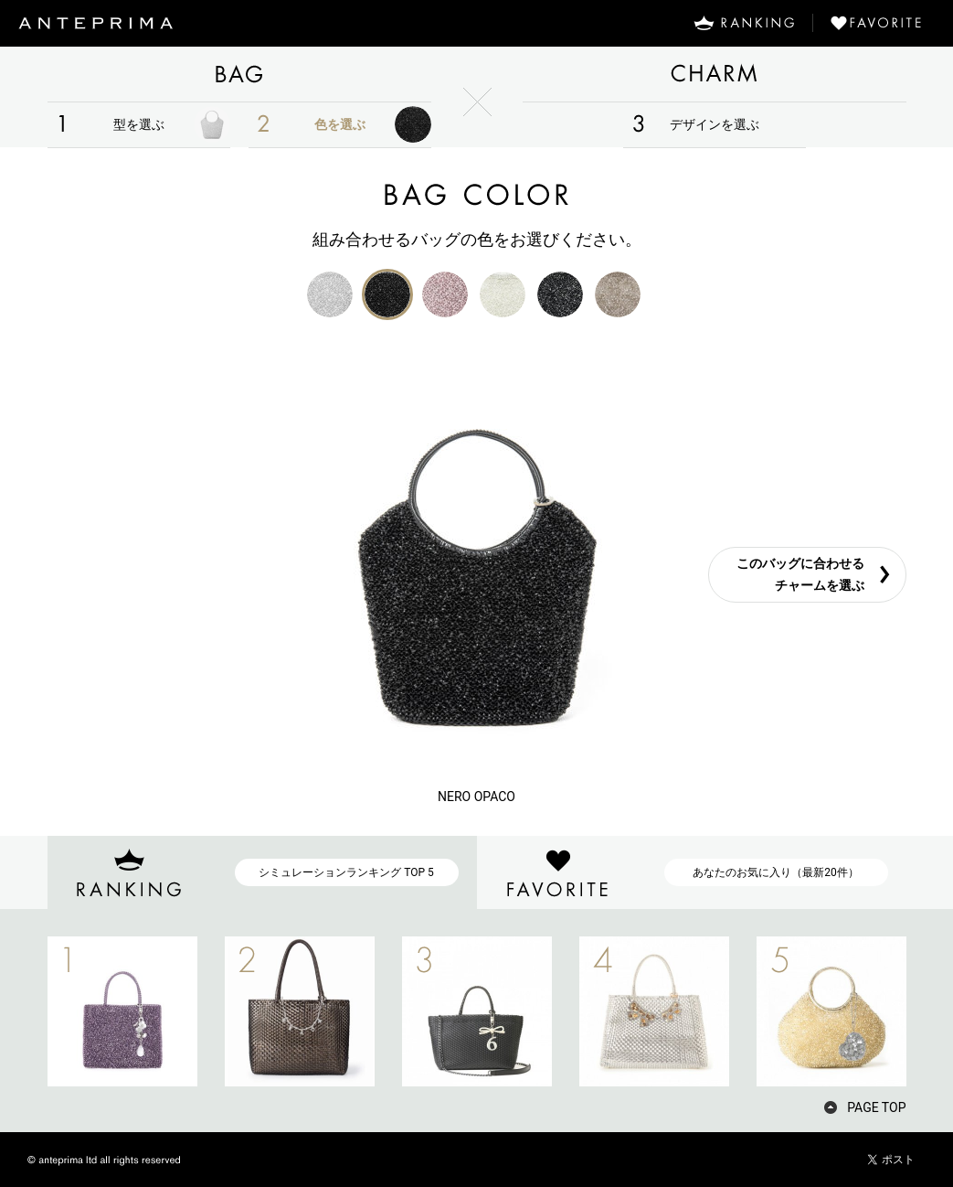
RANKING (743, 23)
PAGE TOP (876, 1107)
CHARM (714, 74)
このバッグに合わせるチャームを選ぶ (800, 575)
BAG (239, 74)
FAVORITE (883, 23)
